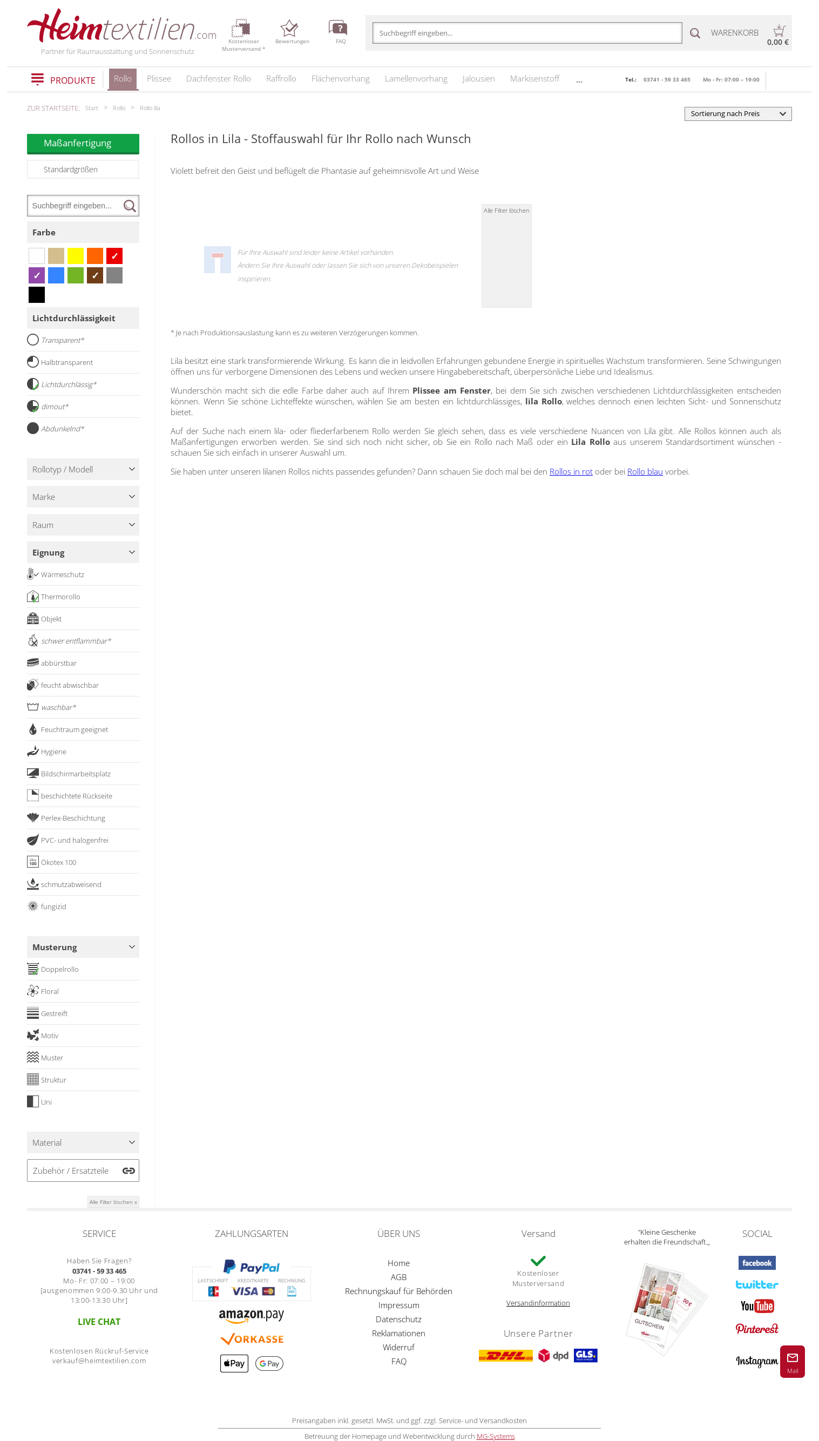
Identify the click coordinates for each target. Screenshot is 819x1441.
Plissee (159, 78)
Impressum (398, 1305)
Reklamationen (398, 1333)
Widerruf (399, 1347)
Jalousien (479, 78)
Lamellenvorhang (416, 78)
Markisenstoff (534, 78)
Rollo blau (645, 471)
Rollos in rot (571, 471)
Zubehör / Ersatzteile (71, 1170)
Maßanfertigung (91, 143)
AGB (399, 1276)
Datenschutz (399, 1319)
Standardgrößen (71, 169)
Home (399, 1262)
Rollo (123, 82)
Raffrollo (281, 78)
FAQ (399, 1361)
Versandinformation (538, 1303)
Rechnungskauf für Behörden (398, 1291)
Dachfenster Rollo (218, 78)
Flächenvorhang (341, 78)
